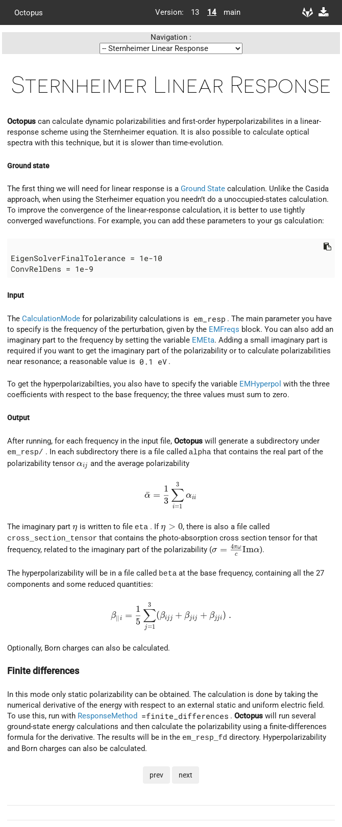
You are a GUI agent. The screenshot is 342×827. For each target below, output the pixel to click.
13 (195, 12)
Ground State (203, 188)
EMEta (203, 340)
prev (156, 774)
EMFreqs (224, 329)
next (185, 774)
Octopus (28, 12)
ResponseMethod (107, 715)
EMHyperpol (260, 384)
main (228, 12)
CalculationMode (51, 318)
